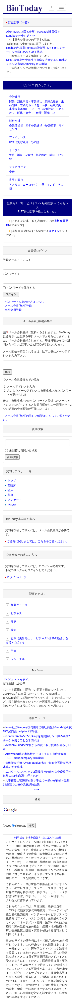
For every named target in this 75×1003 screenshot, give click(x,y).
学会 (11, 651)
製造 (52, 155)
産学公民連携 (34, 125)
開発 (11, 622)
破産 (39, 112)
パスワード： (11, 273)
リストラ (34, 108)
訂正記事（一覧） (19, 22)
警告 (12, 155)
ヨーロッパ (30, 184)
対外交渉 (14, 120)
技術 (11, 630)
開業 (12, 101)
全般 (12, 171)
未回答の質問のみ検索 (23, 450)
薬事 (10, 495)
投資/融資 (22, 142)
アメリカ (14, 184)
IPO (11, 142)
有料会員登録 (13, 309)
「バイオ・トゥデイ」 (17, 679)
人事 (44, 105)
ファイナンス (17, 137)
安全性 (29, 155)
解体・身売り (25, 112)
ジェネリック (17, 166)
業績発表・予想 (29, 105)
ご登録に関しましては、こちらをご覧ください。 (37, 541)
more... (37, 789)
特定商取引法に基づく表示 (44, 837)
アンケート (15, 499)
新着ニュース (17, 605)
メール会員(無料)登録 (18, 305)
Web (8, 825)
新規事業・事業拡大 (29, 101)
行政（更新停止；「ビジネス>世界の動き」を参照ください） (37, 640)
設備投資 (48, 108)
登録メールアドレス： (17, 259)
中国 (41, 184)
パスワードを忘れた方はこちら (24, 301)
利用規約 (19, 837)
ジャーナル (15, 659)
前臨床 (12, 485)
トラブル (14, 150)
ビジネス (14, 613)
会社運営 (14, 96)
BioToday (20, 825)
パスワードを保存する (21, 287)
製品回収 (41, 155)
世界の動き (16, 179)
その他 (35, 142)
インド (51, 184)
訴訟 (20, 155)
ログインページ (17, 577)
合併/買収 (50, 125)
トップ (12, 480)
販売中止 (49, 112)
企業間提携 (16, 125)
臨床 (10, 490)
